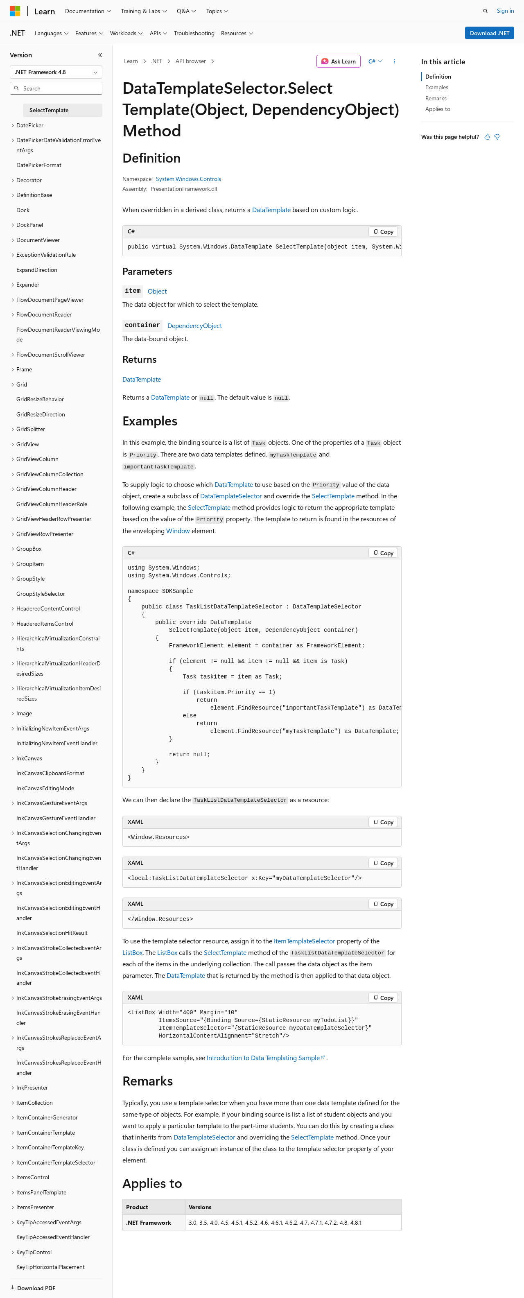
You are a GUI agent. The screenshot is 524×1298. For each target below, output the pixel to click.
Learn (131, 61)
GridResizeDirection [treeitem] (40, 414)
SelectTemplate (333, 495)
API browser (191, 61)
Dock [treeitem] (22, 210)
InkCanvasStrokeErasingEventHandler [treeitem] (58, 1018)
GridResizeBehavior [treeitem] (40, 399)
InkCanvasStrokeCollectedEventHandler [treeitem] (58, 978)
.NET (156, 61)
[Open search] (485, 11)
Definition (438, 76)
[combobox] (56, 72)
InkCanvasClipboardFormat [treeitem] (50, 773)
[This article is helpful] (487, 137)
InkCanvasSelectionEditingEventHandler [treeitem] (58, 913)
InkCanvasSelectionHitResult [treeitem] (52, 932)
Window (178, 530)
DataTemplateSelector (231, 495)
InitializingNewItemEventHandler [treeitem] (56, 743)
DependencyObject (194, 325)
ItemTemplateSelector (304, 940)
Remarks (436, 98)
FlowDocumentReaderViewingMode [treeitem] (58, 335)
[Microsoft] (15, 11)
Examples (436, 87)
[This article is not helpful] (497, 137)
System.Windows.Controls (188, 179)
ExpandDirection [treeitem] (36, 270)
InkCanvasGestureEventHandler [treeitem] (55, 818)
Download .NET (490, 33)
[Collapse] (100, 54)
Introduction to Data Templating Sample (263, 1057)
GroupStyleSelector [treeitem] (40, 593)
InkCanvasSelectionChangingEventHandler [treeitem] (58, 863)
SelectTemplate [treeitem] (48, 110)
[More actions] (394, 61)
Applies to (437, 109)
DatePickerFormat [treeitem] (38, 165)
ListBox (132, 952)
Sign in (505, 10)
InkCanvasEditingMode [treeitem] (45, 788)
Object (157, 291)
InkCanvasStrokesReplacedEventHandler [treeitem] (59, 1067)
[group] (262, 247)
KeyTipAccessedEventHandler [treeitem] (53, 1237)
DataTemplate (271, 209)
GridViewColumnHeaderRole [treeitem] (51, 504)
